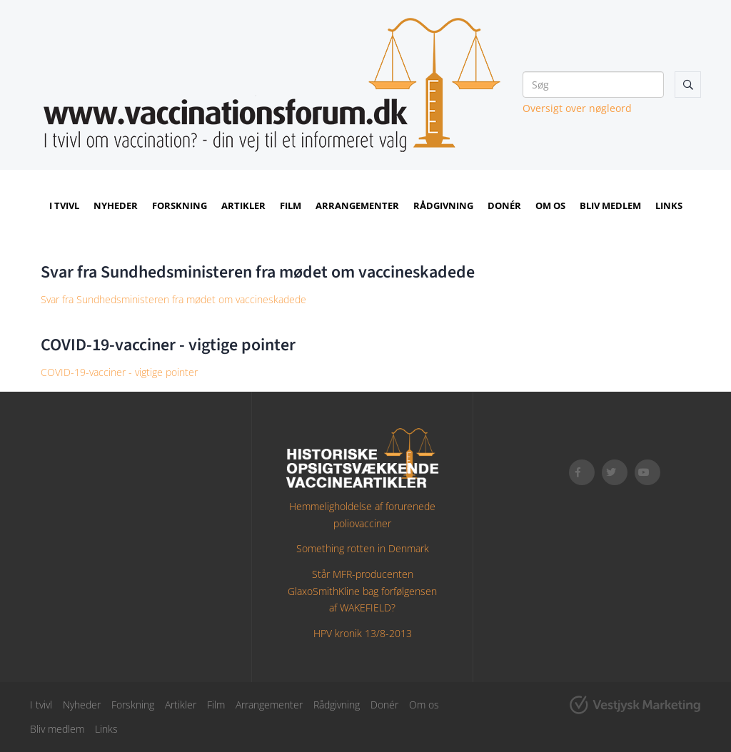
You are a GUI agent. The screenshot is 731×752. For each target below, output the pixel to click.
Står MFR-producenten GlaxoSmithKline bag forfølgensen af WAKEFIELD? (362, 591)
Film (290, 205)
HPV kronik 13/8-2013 (362, 633)
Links (668, 205)
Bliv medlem (610, 205)
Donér (504, 205)
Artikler (243, 205)
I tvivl (64, 205)
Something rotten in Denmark (362, 548)
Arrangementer (357, 205)
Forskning (179, 205)
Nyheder (116, 205)
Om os (550, 205)
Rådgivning (443, 205)
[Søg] (593, 84)
